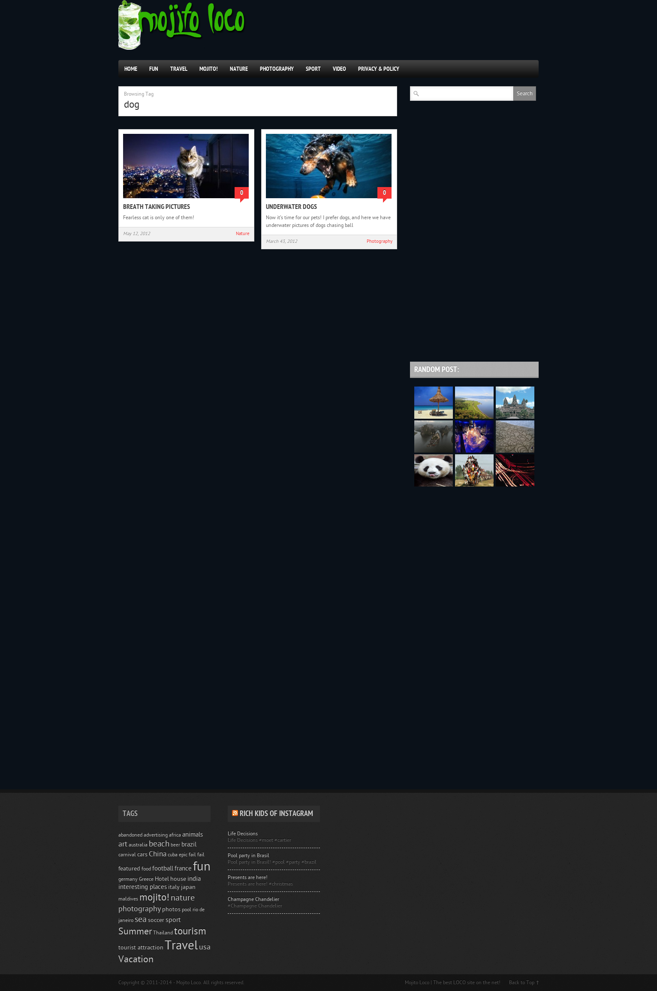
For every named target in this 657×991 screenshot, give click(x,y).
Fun (153, 69)
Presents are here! (248, 877)
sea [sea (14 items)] (141, 919)
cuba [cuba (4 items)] (173, 855)
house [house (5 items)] (178, 879)
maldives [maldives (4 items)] (128, 899)
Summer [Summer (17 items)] (135, 931)
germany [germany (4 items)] (128, 879)
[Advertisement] (474, 297)
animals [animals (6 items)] (192, 834)
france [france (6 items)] (183, 868)
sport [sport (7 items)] (173, 920)
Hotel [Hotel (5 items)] (162, 879)
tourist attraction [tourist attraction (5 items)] (140, 947)
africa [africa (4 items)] (175, 835)
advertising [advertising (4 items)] (156, 835)
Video (339, 69)
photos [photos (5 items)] (171, 909)
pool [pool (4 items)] (186, 909)
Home (130, 69)
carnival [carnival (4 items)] (127, 855)
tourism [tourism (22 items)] (190, 931)
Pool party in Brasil (248, 855)
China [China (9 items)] (157, 853)
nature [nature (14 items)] (183, 898)
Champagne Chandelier (253, 899)
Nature (239, 69)
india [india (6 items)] (194, 878)
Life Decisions (243, 834)
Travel (178, 69)
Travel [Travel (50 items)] (181, 945)
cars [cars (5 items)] (142, 854)
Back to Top (521, 982)
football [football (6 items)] (162, 868)
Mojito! (208, 69)
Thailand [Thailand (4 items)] (163, 933)
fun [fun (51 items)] (202, 866)
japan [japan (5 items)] (188, 887)
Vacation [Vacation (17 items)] (136, 959)
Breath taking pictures (156, 207)
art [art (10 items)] (122, 844)
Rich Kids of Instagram (276, 813)
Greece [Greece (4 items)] (146, 879)
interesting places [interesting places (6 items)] (142, 887)
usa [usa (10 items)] (205, 947)
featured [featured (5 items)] (129, 868)
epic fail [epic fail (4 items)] (187, 855)
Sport (313, 69)
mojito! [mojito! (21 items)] (154, 897)
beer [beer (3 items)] (175, 845)
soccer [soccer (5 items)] (156, 920)
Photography (277, 69)
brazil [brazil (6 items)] (188, 844)
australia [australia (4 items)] (138, 845)
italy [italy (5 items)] (174, 887)
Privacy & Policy (378, 69)
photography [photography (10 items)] (139, 908)
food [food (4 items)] (146, 869)
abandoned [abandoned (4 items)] (130, 835)
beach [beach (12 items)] (159, 844)
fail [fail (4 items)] (201, 855)
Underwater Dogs (291, 207)
